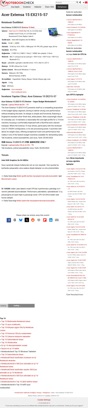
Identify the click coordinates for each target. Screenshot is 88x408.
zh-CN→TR (29, 145)
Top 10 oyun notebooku (10, 324)
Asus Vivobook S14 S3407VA (76, 125)
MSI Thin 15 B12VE (73, 87)
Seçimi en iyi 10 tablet (10, 348)
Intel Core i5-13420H (16, 31)
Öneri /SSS (49, 7)
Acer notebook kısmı (18, 92)
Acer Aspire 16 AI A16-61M (76, 227)
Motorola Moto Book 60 (75, 132)
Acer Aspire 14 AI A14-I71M (76, 169)
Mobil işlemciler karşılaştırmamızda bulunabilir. (36, 201)
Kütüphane (62, 7)
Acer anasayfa (16, 89)
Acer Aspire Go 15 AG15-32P (76, 268)
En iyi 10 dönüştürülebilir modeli (14, 345)
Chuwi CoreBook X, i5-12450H (77, 140)
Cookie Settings (44, 400)
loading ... (4, 306)
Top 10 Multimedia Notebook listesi (15, 321)
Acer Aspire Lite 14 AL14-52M (77, 252)
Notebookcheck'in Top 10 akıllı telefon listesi (19, 382)
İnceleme (27, 7)
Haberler (37, 7)
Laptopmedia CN (15, 145)
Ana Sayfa (15, 7)
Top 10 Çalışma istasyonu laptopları (15, 336)
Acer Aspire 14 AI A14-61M (76, 199)
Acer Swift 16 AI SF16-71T (75, 207)
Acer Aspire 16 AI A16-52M (76, 286)
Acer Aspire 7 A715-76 (74, 79)
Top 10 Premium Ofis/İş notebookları (16, 333)
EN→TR (25, 105)
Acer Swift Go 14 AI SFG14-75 (77, 245)
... (85, 7)
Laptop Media (14, 105)
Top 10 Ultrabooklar (9, 342)
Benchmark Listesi (8, 179)
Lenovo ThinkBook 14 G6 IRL (76, 117)
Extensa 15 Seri (28, 27)
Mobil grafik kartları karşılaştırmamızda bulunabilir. (37, 176)
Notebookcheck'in (8, 376)
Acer (52, 392)
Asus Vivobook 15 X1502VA (76, 27)
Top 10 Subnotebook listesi (12, 339)
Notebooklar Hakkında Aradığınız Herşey (28, 392)
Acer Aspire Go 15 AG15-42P (76, 260)
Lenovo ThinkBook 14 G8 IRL (76, 109)
